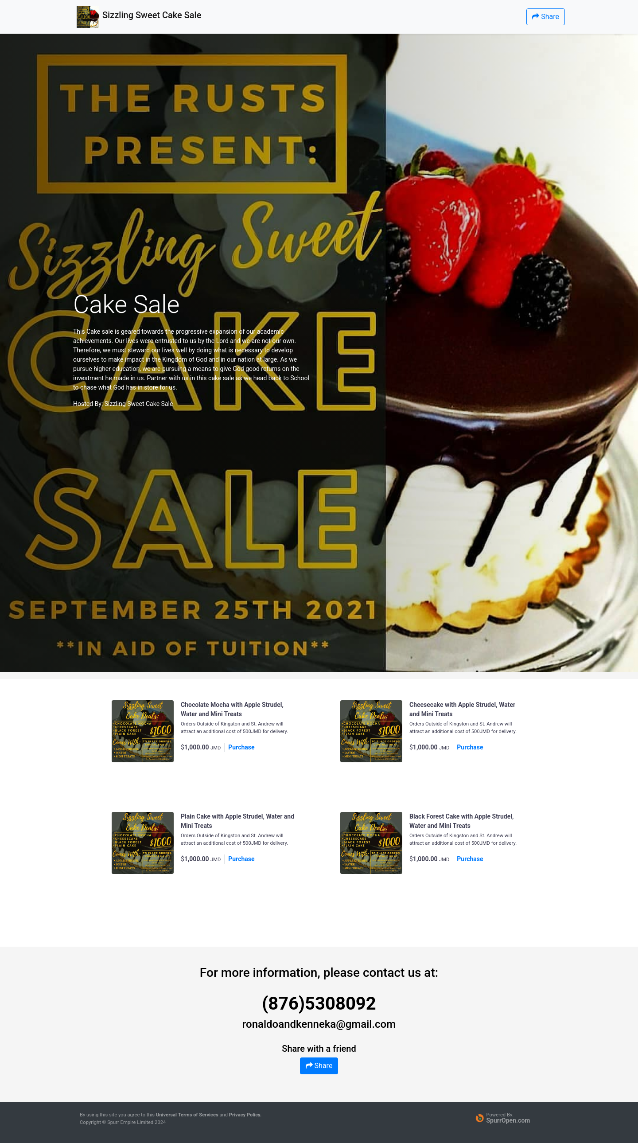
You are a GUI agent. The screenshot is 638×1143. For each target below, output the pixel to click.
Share (545, 16)
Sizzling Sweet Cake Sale (139, 403)
